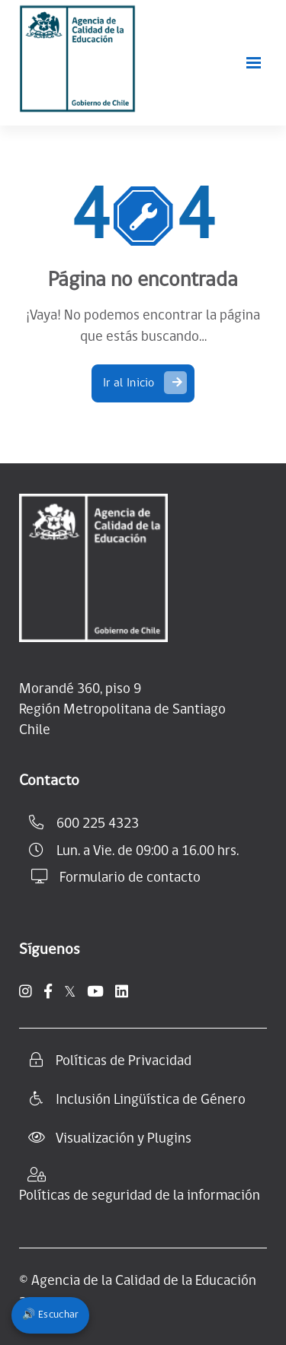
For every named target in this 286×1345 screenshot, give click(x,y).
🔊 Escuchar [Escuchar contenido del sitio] (50, 1315)
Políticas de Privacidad (123, 1061)
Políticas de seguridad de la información (139, 1196)
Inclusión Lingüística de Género (151, 1100)
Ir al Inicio (145, 382)
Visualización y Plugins (123, 1139)
